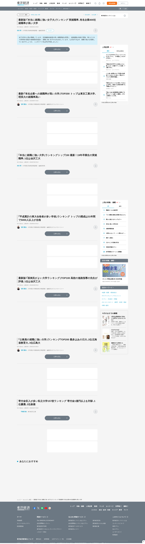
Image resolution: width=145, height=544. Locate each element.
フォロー (50, 30)
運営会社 (38, 530)
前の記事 (87, 14)
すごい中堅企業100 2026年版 (112, 279)
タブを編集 (124, 8)
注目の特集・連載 (108, 260)
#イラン (104, 299)
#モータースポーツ (107, 302)
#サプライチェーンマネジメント (111, 295)
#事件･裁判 (105, 305)
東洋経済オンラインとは (108, 15)
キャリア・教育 (43, 8)
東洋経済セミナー (73, 520)
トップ (35, 3)
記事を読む (57, 49)
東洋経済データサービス (75, 517)
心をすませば (115, 329)
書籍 (87, 3)
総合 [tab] (108, 51)
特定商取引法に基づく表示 (65, 534)
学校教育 (19, 512)
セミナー (71, 3)
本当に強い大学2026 (112, 224)
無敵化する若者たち (117, 343)
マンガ (64, 3)
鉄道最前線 (20, 517)
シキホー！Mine (41, 523)
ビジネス (20, 8)
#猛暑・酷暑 (105, 292)
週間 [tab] (120, 206)
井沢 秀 (19, 30)
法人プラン (115, 520)
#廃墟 (115, 299)
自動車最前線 (110, 228)
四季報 (80, 3)
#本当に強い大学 (35, 14)
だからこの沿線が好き (112, 242)
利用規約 (115, 526)
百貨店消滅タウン (111, 247)
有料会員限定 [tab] (120, 51)
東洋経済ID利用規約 (80, 534)
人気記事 (52, 3)
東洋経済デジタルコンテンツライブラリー (49, 520)
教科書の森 (96, 517)
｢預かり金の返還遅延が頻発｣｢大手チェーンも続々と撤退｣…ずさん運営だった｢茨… (115, 94)
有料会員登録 (112, 3)
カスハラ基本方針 (93, 534)
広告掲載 (68, 530)
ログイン (123, 3)
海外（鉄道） (110, 238)
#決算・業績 (122, 302)
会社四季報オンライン (43, 514)
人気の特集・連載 (109, 202)
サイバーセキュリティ (23, 514)
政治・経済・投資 (31, 8)
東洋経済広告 (97, 512)
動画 (58, 3)
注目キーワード (107, 287)
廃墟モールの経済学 (112, 210)
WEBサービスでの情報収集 (25, 534)
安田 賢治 (23, 104)
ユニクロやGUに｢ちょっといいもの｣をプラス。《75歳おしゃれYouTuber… (116, 56)
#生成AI (110, 299)
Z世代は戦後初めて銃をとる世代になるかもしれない (118, 318)
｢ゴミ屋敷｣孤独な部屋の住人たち (116, 215)
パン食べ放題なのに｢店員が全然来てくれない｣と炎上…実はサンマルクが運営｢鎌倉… (115, 75)
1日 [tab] (108, 206)
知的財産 (52, 534)
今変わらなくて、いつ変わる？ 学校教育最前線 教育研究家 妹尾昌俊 (116, 233)
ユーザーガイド (117, 523)
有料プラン (115, 517)
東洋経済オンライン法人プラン (77, 512)
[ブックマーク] (95, 30)
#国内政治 (113, 292)
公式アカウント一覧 (58, 530)
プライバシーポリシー (41, 534)
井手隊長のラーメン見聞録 (114, 252)
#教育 (116, 302)
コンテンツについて (118, 514)
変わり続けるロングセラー (114, 219)
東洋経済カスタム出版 (99, 514)
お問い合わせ (105, 534)
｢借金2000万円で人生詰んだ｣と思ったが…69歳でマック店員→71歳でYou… (115, 65)
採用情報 (46, 530)
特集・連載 (43, 3)
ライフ (52, 8)
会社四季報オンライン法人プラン (78, 514)
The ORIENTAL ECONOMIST (45, 512)
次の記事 (94, 14)
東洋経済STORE (42, 517)
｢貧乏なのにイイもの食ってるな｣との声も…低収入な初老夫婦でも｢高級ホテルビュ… (116, 84)
